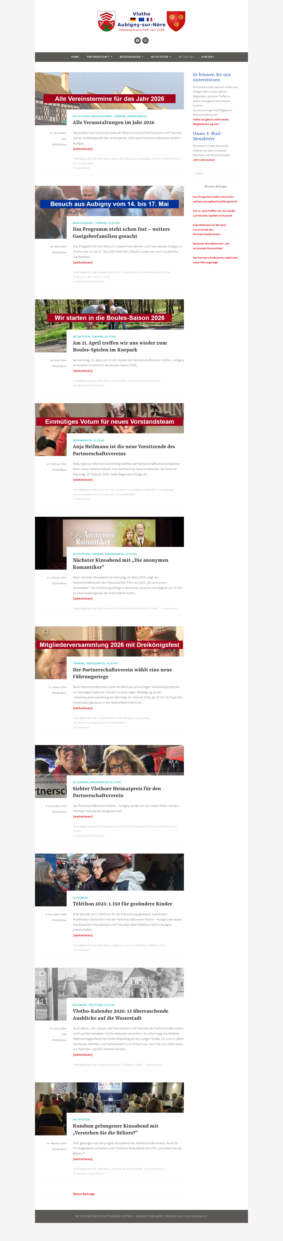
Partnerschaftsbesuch (165, 158)
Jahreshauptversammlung (134, 158)
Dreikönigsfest (106, 718)
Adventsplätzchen (108, 826)
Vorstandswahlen (83, 163)
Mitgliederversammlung (158, 489)
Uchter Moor (93, 277)
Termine (120, 116)
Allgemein (80, 782)
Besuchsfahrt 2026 (108, 272)
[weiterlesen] (83, 149)
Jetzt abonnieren (204, 160)
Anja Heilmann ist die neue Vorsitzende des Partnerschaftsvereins (209, 229)
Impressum (174, 1216)
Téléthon (141, 945)
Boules (122, 380)
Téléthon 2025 (156, 945)
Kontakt (208, 56)
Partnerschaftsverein (86, 494)
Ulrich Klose (59, 144)
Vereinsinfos (137, 116)
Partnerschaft (98, 56)
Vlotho (114, 223)
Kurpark (145, 380)
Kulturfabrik (141, 608)
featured (78, 277)
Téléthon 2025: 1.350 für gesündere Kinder (122, 904)
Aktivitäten (159, 56)
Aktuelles (186, 56)
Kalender (80, 1004)
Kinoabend (125, 608)
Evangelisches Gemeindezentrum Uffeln (145, 272)
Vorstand (107, 494)
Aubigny (117, 945)
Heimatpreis (140, 826)
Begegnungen (130, 56)
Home (75, 56)
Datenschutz (196, 1216)
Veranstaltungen (154, 1169)
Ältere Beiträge (84, 1194)
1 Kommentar (81, 168)
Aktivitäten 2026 (107, 158)
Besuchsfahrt (102, 116)
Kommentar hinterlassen (88, 281)
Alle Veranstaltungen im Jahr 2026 (113, 123)
